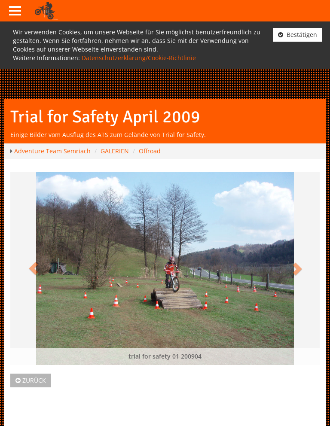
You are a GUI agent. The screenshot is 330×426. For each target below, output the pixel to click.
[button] (33, 268)
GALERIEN (115, 151)
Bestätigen (297, 34)
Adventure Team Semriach (52, 151)
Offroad (150, 151)
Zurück (30, 380)
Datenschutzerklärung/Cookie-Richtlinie (139, 58)
